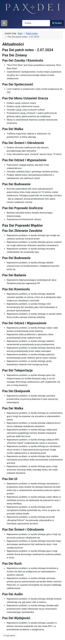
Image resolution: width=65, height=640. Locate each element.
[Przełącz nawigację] (4, 23)
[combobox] (36, 23)
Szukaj (57, 23)
